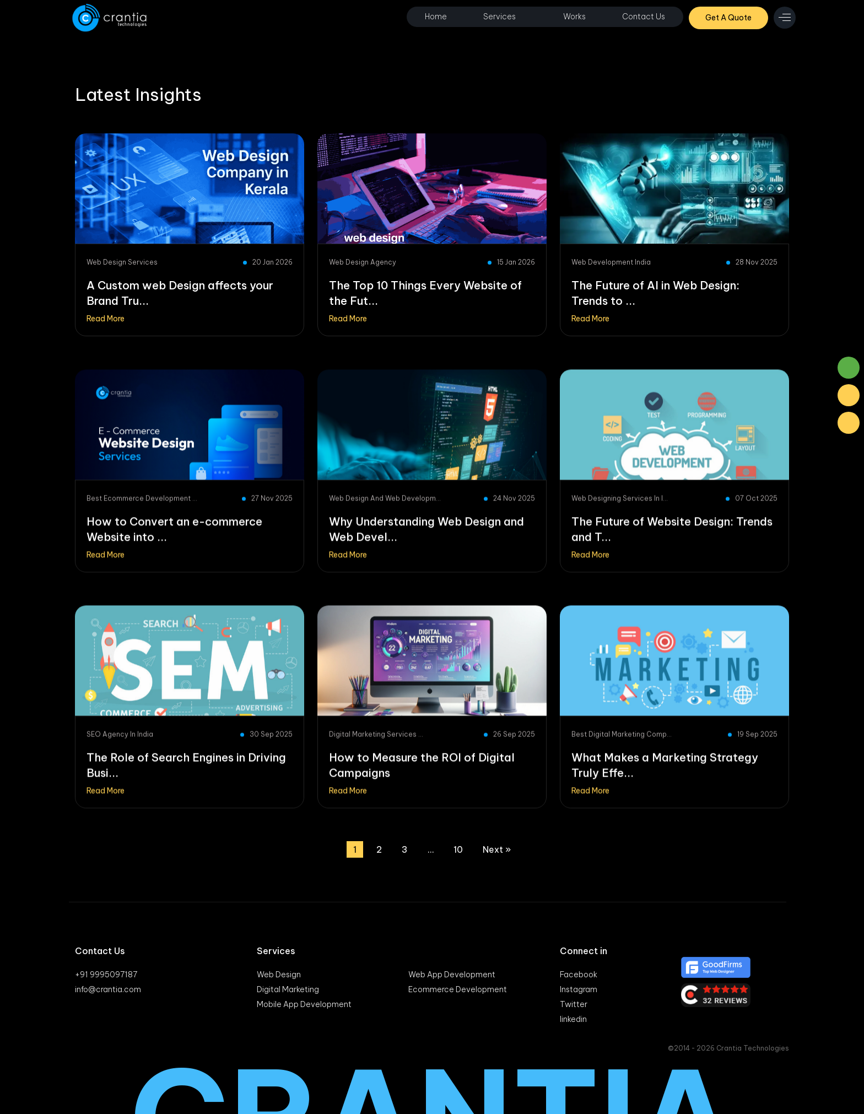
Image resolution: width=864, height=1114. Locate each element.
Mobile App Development (304, 1004)
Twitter (573, 1004)
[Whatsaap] (849, 368)
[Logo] (110, 18)
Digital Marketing (288, 989)
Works (574, 16)
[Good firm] (735, 967)
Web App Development (451, 975)
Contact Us (643, 16)
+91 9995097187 (106, 975)
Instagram (578, 989)
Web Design (279, 975)
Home (436, 16)
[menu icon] (785, 18)
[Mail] (849, 395)
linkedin (573, 1019)
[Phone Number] (849, 423)
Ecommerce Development (457, 989)
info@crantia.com (108, 989)
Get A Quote (728, 18)
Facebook (578, 975)
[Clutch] (735, 995)
